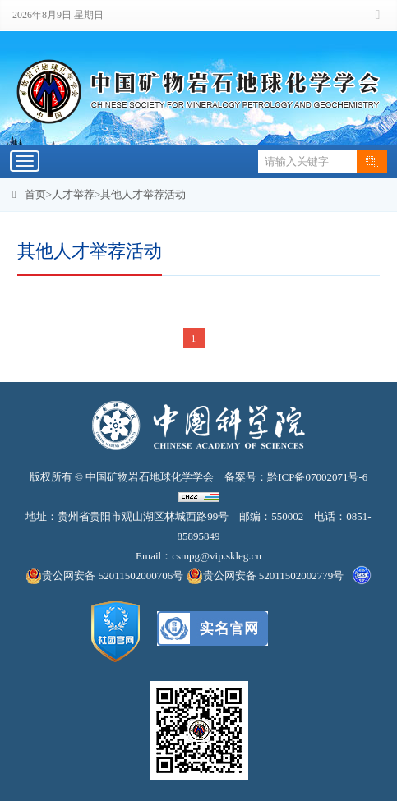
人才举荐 (73, 194)
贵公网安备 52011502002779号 (265, 576)
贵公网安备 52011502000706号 (105, 576)
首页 (35, 194)
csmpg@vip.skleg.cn (216, 556)
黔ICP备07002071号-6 (317, 477)
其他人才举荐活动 (143, 194)
